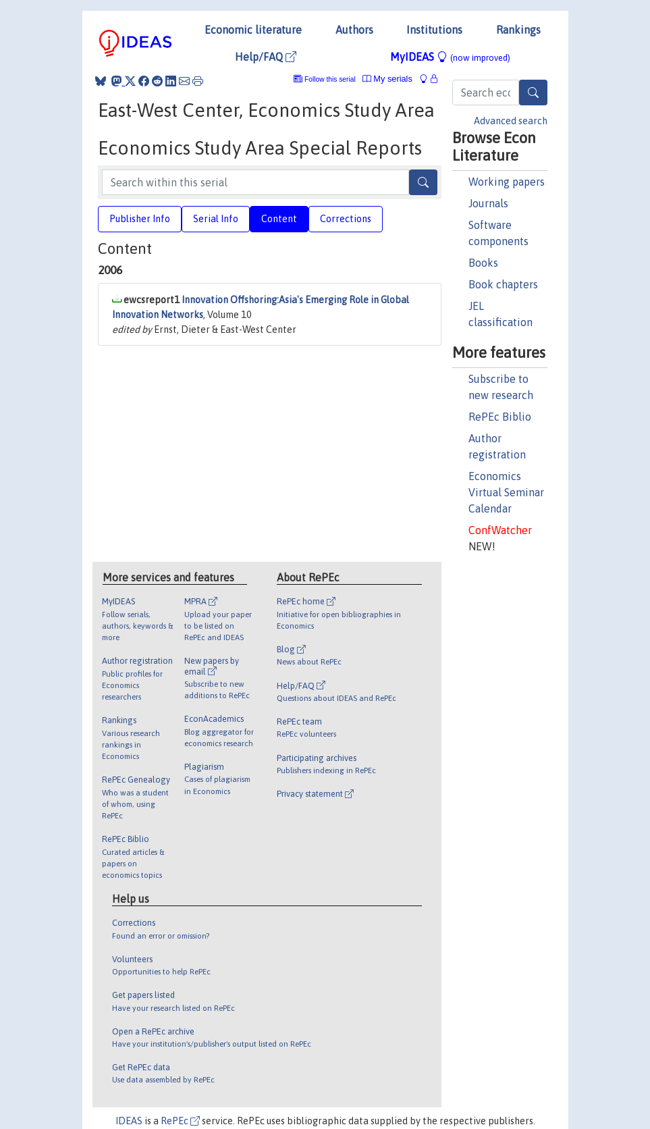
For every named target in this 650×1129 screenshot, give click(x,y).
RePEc (180, 1120)
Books (483, 263)
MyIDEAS (450, 57)
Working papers (506, 182)
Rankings (518, 30)
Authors (354, 30)
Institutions (434, 30)
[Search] (533, 92)
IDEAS (128, 1120)
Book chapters (503, 284)
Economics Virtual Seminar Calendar (506, 492)
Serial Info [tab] (215, 218)
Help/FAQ (265, 57)
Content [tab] (279, 218)
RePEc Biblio (499, 417)
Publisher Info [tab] (139, 218)
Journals (488, 203)
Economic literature (253, 30)
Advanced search (510, 120)
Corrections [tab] (345, 218)
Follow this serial (330, 79)
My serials (387, 79)
